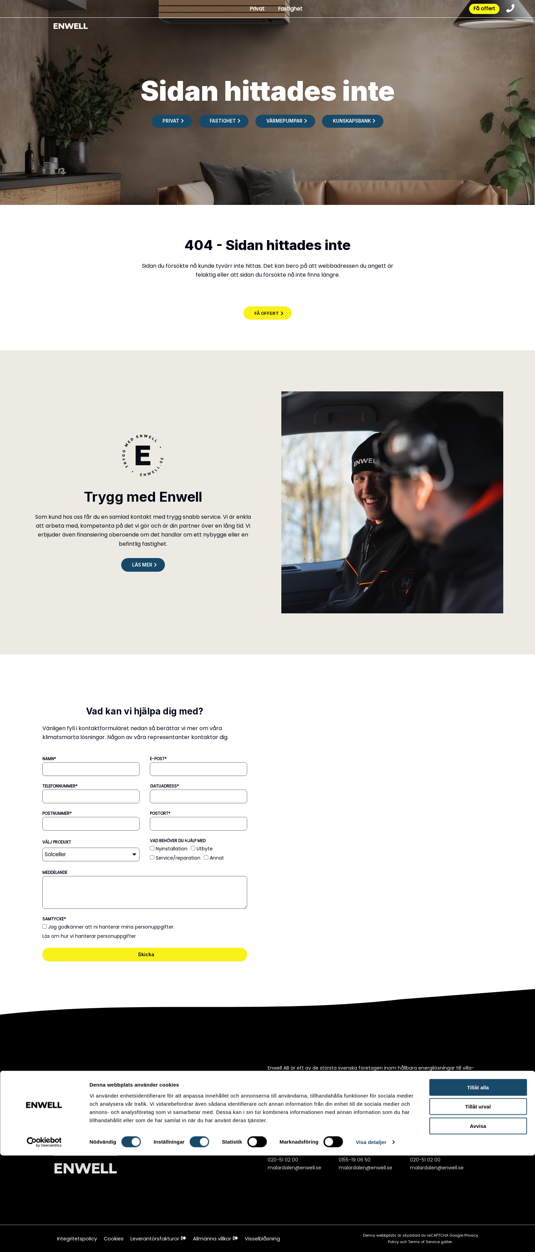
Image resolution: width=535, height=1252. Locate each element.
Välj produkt (56, 842)
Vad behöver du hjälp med (178, 841)
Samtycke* (54, 919)
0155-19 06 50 (354, 1159)
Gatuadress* (164, 786)
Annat (217, 858)
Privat (253, 10)
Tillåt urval (478, 1203)
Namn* (49, 759)
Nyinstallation (171, 849)
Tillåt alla (478, 1183)
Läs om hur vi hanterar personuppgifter (89, 936)
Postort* (160, 814)
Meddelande (54, 873)
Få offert (481, 10)
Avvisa (478, 1222)
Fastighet (287, 10)
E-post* (158, 759)
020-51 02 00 (283, 1159)
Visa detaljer (371, 1238)
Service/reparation (178, 858)
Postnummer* (57, 814)
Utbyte (205, 849)
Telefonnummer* (60, 786)
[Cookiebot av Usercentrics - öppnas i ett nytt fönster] (44, 1239)
